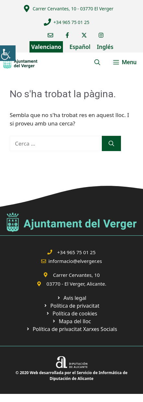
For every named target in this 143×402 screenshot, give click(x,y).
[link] (8, 53)
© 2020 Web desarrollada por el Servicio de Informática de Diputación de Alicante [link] (71, 375)
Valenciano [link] (46, 47)
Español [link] (79, 47)
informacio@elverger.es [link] (75, 261)
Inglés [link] (105, 47)
